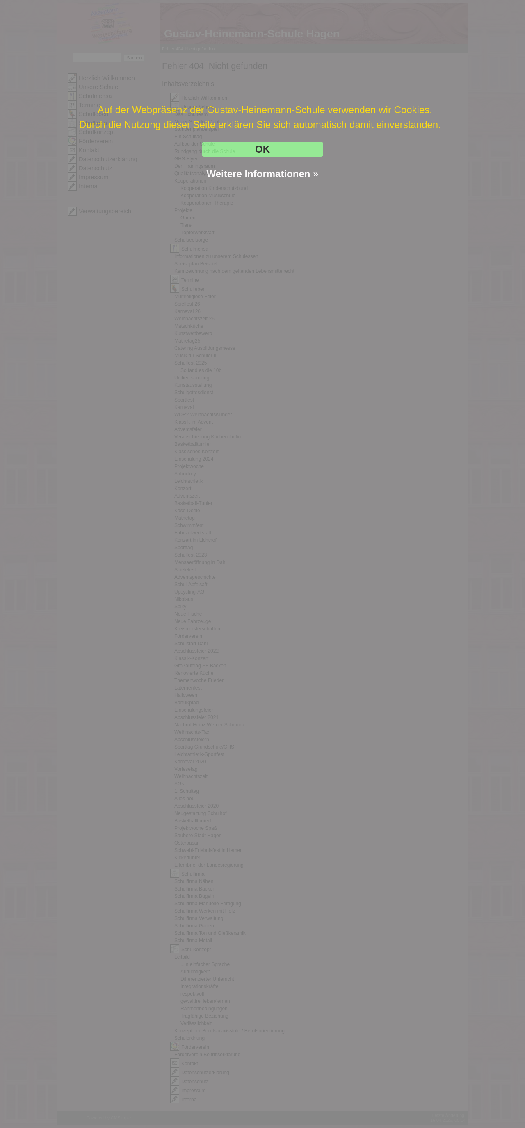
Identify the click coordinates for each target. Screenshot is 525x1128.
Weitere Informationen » (263, 173)
